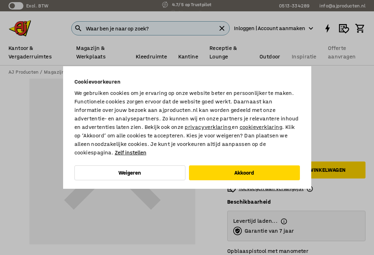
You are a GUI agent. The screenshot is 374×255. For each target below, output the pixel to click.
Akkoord (244, 172)
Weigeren (129, 172)
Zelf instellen (130, 152)
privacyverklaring (208, 127)
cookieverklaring (261, 127)
